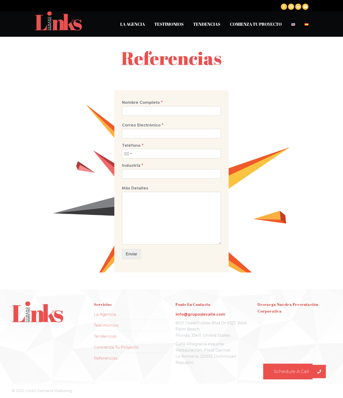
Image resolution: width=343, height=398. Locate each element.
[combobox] (127, 153)
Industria (132, 165)
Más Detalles (135, 188)
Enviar (131, 254)
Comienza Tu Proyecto (116, 347)
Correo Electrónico (142, 125)
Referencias (105, 358)
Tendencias (105, 336)
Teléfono (132, 145)
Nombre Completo (142, 102)
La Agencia (105, 314)
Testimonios (106, 325)
